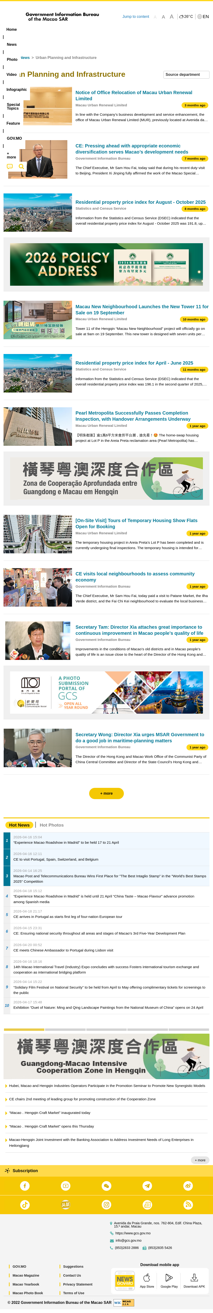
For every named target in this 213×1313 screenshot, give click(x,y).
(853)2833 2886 (127, 1251)
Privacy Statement (77, 1288)
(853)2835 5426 (160, 1251)
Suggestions (73, 1270)
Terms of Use (73, 1297)
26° (188, 17)
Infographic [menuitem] (95, 29)
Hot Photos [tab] (52, 828)
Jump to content (135, 17)
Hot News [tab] (19, 828)
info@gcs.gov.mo (128, 1244)
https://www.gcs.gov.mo (133, 1237)
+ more (200, 1164)
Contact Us (72, 1279)
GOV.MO (19, 1270)
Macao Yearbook (26, 1288)
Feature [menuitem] (156, 29)
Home (9, 61)
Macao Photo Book (28, 1297)
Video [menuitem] (70, 29)
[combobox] (186, 78)
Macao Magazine (26, 1279)
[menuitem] (30, 29)
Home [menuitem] (11, 29)
